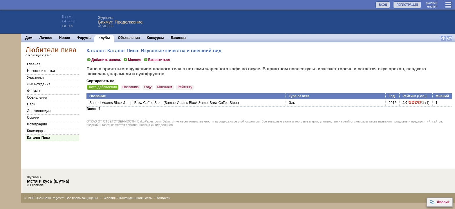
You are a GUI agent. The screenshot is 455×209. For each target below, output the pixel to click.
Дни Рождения (38, 84)
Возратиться (156, 60)
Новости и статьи (41, 71)
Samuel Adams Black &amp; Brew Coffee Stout (125, 103)
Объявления (129, 38)
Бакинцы (179, 38)
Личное (45, 38)
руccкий (431, 3)
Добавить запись (103, 60)
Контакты (163, 198)
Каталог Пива (38, 138)
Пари (31, 104)
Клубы (104, 38)
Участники (35, 77)
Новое (64, 38)
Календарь (36, 131)
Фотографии (37, 124)
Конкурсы (155, 38)
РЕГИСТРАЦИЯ (407, 4)
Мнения (132, 60)
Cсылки (33, 118)
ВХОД (383, 4)
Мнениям (164, 87)
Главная (33, 64)
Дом (28, 38)
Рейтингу (185, 87)
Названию (130, 87)
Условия (109, 198)
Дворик (439, 202)
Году (147, 87)
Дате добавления (103, 87)
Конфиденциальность (135, 198)
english (432, 6)
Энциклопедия (38, 111)
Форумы (84, 38)
